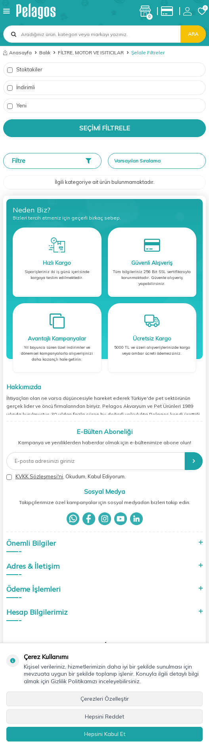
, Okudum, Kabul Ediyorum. (66, 476)
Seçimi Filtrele (104, 128)
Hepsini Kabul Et (104, 734)
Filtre (51, 160)
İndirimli (21, 87)
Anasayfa (17, 52)
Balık (44, 52)
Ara (193, 34)
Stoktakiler (24, 69)
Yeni (17, 105)
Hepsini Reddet (104, 716)
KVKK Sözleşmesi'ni (39, 476)
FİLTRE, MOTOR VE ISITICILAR (91, 52)
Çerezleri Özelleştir (105, 698)
